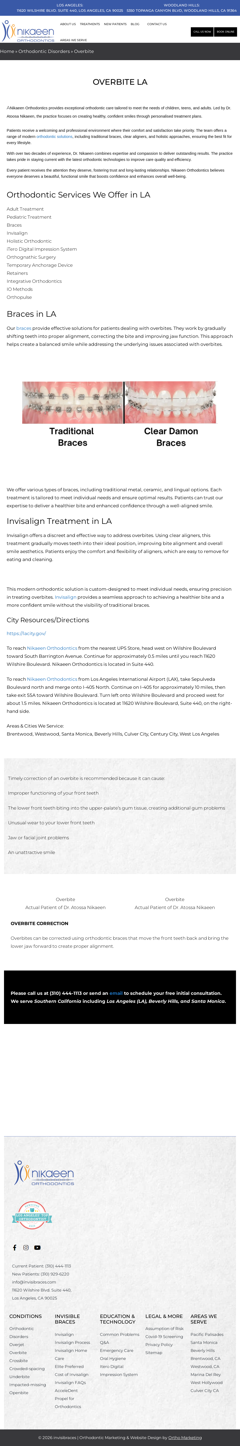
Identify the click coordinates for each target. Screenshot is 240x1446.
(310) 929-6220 (55, 1274)
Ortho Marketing (185, 1437)
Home (7, 51)
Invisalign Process (72, 1342)
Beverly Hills (203, 1350)
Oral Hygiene (113, 1358)
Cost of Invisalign (71, 1374)
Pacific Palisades (207, 1334)
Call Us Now (202, 31)
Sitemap (153, 1352)
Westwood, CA (205, 1366)
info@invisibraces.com (34, 1282)
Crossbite (18, 1360)
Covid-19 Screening (164, 1336)
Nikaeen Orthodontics (52, 648)
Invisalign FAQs (70, 1382)
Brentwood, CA (205, 1358)
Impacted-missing (27, 1384)
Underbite (19, 1376)
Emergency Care (116, 1350)
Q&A (104, 1342)
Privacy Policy (159, 1344)
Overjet (16, 1344)
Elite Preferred (69, 1366)
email (116, 993)
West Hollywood (207, 1382)
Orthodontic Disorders (44, 51)
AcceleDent (66, 1390)
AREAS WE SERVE (73, 40)
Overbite (18, 1352)
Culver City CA (205, 1390)
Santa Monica (204, 1342)
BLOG (135, 24)
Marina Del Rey (206, 1374)
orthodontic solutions (54, 136)
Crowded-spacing (27, 1368)
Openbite (18, 1392)
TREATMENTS (90, 24)
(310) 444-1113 (58, 1266)
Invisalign (65, 597)
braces (23, 328)
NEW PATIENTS (115, 24)
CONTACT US (157, 24)
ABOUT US (68, 24)
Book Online (225, 31)
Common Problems (119, 1334)
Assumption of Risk (164, 1328)
